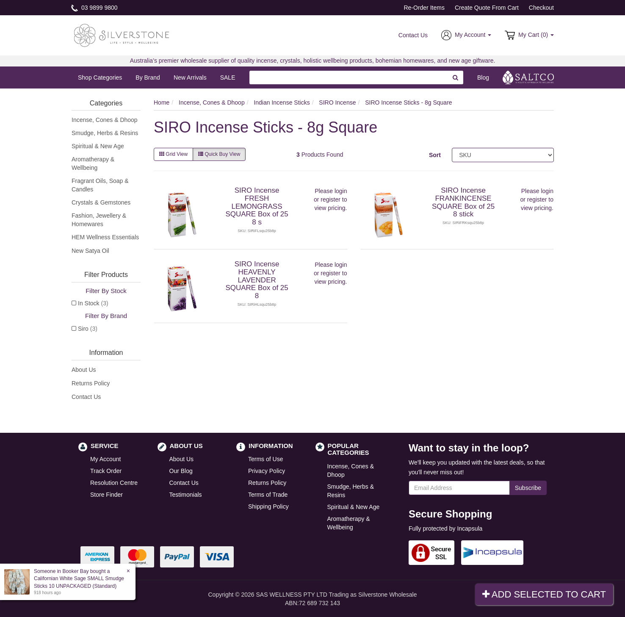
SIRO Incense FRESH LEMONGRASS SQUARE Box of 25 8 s (256, 206)
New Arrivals (190, 77)
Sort (435, 155)
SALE (227, 77)
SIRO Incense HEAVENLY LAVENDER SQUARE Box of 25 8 (256, 280)
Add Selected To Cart (544, 594)
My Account (105, 459)
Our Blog (181, 471)
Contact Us (413, 35)
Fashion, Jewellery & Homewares (99, 219)
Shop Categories (100, 77)
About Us (84, 369)
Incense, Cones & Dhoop (105, 119)
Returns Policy (91, 383)
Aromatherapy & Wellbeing (93, 163)
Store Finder (106, 494)
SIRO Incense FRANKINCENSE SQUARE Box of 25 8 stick (463, 202)
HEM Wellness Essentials (105, 237)
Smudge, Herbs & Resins (105, 133)
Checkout (541, 7)
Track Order (106, 471)
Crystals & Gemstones (101, 202)
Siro (87, 328)
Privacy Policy (266, 471)
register (330, 199)
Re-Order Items (424, 7)
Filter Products (106, 274)
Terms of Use (265, 459)
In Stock (93, 303)
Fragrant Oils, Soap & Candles (100, 185)
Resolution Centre (114, 482)
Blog (483, 77)
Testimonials (185, 494)
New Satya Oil (90, 250)
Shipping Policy (268, 506)
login (341, 191)
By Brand (148, 77)
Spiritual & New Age (98, 146)
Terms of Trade (268, 494)
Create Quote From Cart (487, 7)
